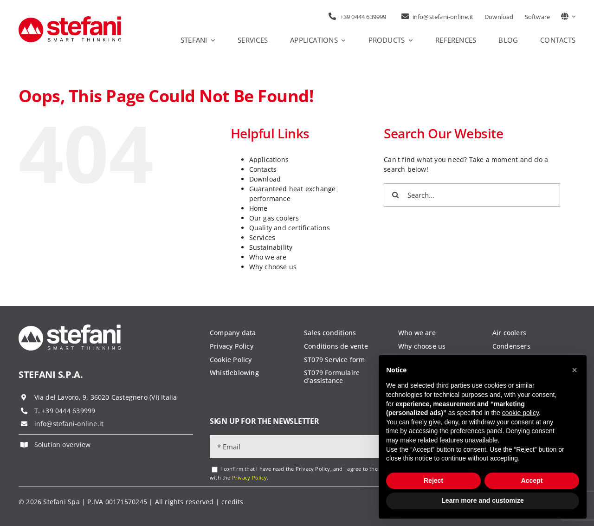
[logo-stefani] (70, 19)
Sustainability (271, 247)
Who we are (268, 257)
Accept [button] (532, 480)
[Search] (395, 195)
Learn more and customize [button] (482, 500)
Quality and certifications (289, 227)
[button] (574, 370)
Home (258, 208)
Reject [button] (433, 480)
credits (232, 501)
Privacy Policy (249, 477)
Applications (269, 159)
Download (265, 179)
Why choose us (273, 266)
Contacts (263, 169)
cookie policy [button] (520, 412)
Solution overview (62, 444)
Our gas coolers (274, 218)
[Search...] (472, 195)
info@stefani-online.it (69, 423)
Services (262, 237)
